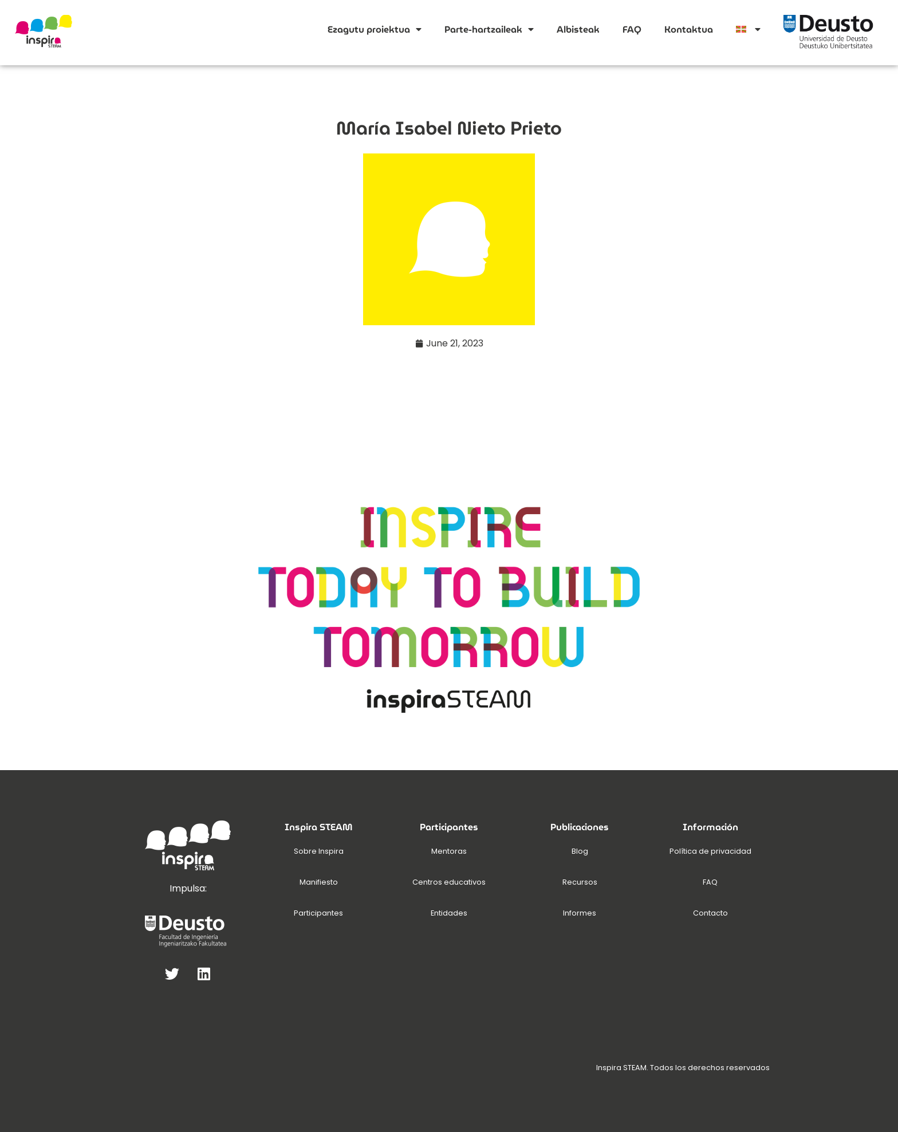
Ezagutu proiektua (375, 29)
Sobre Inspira (319, 851)
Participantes (318, 913)
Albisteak (578, 29)
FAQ (632, 29)
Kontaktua (688, 29)
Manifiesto (319, 882)
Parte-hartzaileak (489, 29)
